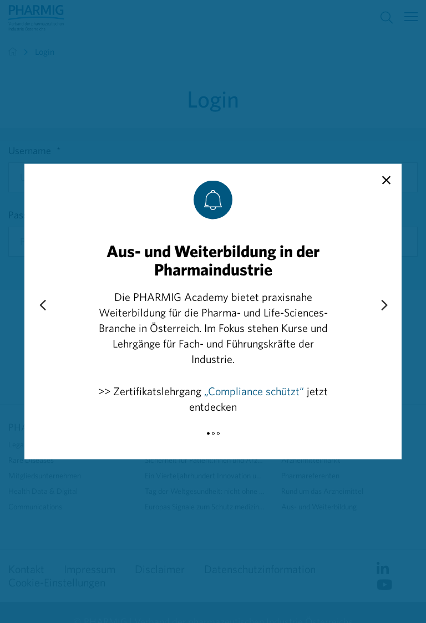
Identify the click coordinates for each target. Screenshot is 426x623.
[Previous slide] (42, 306)
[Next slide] (383, 306)
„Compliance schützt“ (254, 391)
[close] (386, 180)
